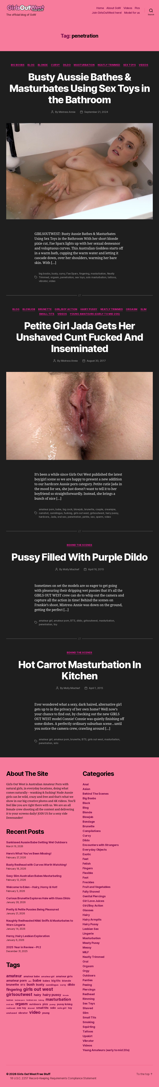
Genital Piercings (94, 896)
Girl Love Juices (93, 901)
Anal (86, 784)
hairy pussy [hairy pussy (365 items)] (52, 995)
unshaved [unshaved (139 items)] (11, 1013)
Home (100, 8)
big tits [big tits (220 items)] (55, 980)
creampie (110, 509)
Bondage (89, 821)
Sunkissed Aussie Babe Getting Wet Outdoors (36, 842)
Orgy (86, 970)
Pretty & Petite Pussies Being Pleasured (32, 909)
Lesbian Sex (91, 928)
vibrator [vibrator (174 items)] (23, 1012)
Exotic (87, 854)
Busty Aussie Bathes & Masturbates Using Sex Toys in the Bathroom (79, 88)
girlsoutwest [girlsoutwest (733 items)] (19, 994)
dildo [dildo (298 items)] (71, 984)
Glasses (88, 910)
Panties (88, 980)
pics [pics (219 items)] (45, 1004)
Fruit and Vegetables (96, 887)
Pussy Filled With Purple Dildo (79, 557)
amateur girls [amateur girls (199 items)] (64, 976)
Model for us (132, 12)
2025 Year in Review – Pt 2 (23, 947)
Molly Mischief (71, 569)
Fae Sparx (72, 273)
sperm (99, 516)
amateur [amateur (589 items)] (14, 975)
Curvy (55, 65)
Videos (127, 8)
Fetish (87, 863)
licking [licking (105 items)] (41, 1000)
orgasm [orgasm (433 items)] (21, 1004)
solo (56, 743)
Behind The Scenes (79, 545)
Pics (137, 8)
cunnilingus (56, 513)
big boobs (44, 273)
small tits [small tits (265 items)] (42, 1008)
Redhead (89, 994)
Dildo (67, 65)
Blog (30, 65)
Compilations (92, 831)
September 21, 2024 (96, 111)
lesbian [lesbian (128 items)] (9, 1000)
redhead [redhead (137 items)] (10, 1008)
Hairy (86, 915)
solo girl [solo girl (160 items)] (61, 1008)
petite (85, 516)
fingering (84, 273)
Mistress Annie (67, 111)
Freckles (88, 882)
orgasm (54, 277)
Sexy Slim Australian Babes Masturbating (33, 875)
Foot (85, 877)
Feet (85, 859)
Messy (87, 947)
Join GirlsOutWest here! (107, 12)
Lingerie (88, 933)
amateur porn (46, 509)
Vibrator (88, 1040)
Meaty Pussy (91, 942)
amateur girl (45, 620)
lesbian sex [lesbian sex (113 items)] (31, 1000)
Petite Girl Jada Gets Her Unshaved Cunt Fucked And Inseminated (79, 337)
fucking (68, 513)
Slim (144, 309)
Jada (53, 516)
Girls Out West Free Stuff (33, 1074)
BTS (72, 620)
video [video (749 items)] (35, 1012)
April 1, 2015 (96, 688)
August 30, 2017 (96, 360)
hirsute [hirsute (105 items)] (66, 995)
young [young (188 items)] (46, 1012)
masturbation (98, 273)
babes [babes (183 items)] (46, 980)
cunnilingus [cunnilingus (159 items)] (52, 984)
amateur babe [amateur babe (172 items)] (31, 976)
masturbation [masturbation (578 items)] (58, 999)
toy (55, 624)
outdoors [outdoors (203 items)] (35, 1004)
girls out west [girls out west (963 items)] (38, 989)
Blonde (43, 65)
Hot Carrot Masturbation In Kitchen (79, 670)
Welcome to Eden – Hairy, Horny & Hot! (31, 887)
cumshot (44, 513)
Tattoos (88, 1031)
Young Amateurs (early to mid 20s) (95, 314)
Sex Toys (129, 65)
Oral (85, 961)
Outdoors (89, 975)
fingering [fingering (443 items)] (14, 989)
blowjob (78, 509)
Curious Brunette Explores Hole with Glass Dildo (38, 898)
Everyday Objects (95, 849)
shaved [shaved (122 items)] (31, 1008)
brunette (89, 509)
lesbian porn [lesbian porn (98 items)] (20, 1000)
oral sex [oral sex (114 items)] (10, 1004)
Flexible (88, 873)
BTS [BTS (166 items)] (22, 984)
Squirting (89, 1026)
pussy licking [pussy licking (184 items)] (64, 1004)
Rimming (89, 998)
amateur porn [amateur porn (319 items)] (16, 980)
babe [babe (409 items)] (37, 980)
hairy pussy (112, 513)
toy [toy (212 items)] (70, 1007)
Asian (86, 789)
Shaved (88, 1008)
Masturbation (84, 65)
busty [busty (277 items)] (40, 984)
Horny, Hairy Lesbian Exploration (28, 936)
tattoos (112, 277)
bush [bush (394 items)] (31, 984)
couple (99, 509)
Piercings (89, 989)
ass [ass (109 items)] (29, 981)
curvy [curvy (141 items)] (63, 985)
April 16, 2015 (96, 569)
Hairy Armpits (92, 919)
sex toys (80, 277)
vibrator (43, 281)
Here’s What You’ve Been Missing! (28, 853)
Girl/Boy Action (66, 309)
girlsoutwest (97, 513)
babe (58, 509)
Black (86, 803)
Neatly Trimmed (109, 65)
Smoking (88, 1022)
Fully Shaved (91, 891)
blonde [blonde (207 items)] (66, 980)
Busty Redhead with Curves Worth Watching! (36, 864)
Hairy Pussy (88, 309)
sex (93, 516)
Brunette (45, 309)
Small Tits (47, 314)
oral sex (61, 516)
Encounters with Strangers (100, 845)
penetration (67, 277)
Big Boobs (18, 65)
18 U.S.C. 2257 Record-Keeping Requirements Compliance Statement (53, 1078)
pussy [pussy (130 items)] (53, 1004)
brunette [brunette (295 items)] (12, 984)
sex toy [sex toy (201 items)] (21, 1007)
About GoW (113, 8)
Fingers (88, 868)
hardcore (44, 516)
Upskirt (87, 1036)
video (52, 281)
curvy (62, 273)
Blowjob (29, 309)
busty (55, 273)
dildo (79, 620)
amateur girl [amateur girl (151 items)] (47, 976)
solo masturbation (96, 277)
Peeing (87, 984)
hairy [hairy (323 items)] (37, 995)
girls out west (81, 513)
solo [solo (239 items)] (53, 1007)
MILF (86, 952)
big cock (68, 509)
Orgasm (131, 309)
